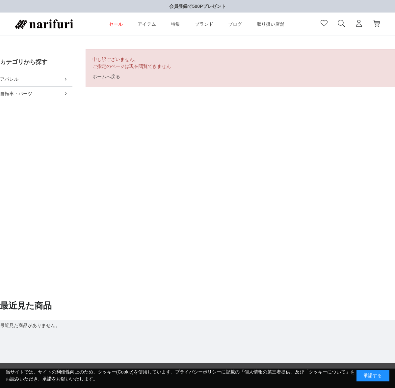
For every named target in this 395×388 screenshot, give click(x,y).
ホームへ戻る (106, 76)
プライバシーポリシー (198, 371)
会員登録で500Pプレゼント (197, 6)
